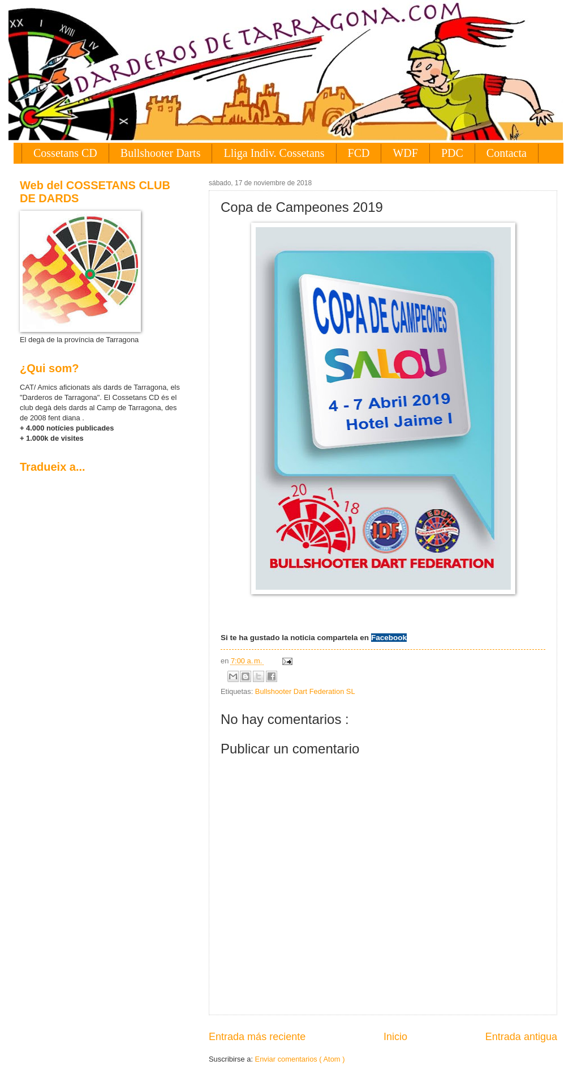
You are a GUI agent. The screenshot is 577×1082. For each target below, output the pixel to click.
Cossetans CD (65, 153)
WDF (405, 153)
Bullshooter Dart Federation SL (305, 691)
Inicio (395, 1036)
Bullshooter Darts (160, 153)
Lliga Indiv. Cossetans (273, 153)
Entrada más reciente (257, 1036)
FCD (359, 153)
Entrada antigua (521, 1036)
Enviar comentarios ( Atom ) (300, 1059)
